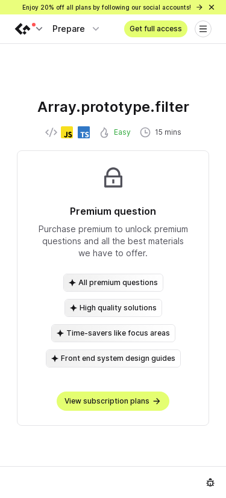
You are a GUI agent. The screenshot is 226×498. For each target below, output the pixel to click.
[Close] (211, 7)
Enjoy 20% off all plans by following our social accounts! (113, 7)
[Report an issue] (210, 482)
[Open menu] (203, 28)
